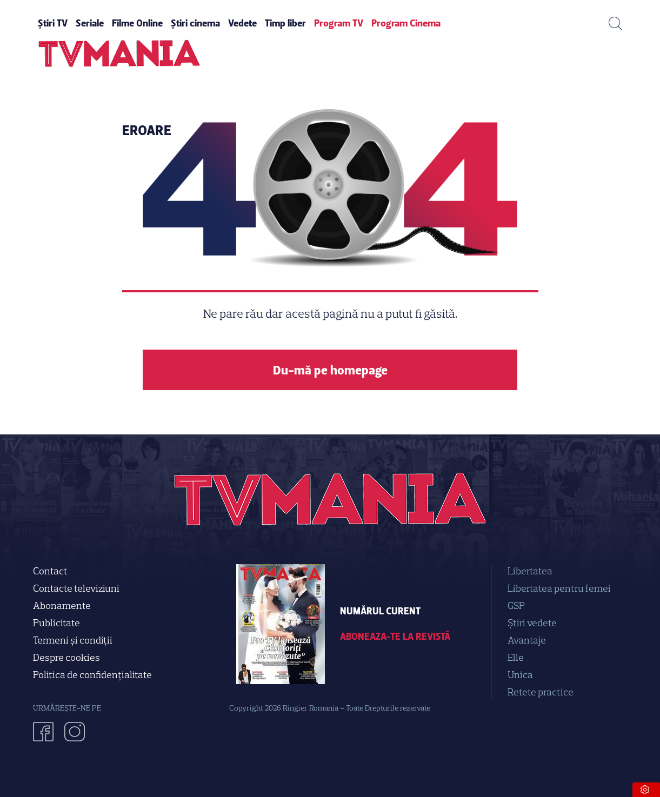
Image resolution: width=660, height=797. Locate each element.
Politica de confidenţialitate (92, 675)
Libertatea (530, 571)
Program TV (338, 23)
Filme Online (137, 23)
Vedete (242, 23)
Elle (516, 658)
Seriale (90, 23)
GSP (516, 606)
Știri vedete (532, 623)
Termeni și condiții (72, 640)
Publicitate (56, 623)
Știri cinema (195, 23)
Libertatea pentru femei (559, 588)
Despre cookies (66, 658)
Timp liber (285, 23)
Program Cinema (406, 23)
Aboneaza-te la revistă (395, 636)
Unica (520, 675)
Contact (50, 571)
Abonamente (62, 606)
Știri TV (53, 23)
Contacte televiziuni (76, 588)
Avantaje (527, 640)
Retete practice (541, 692)
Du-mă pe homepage (330, 370)
